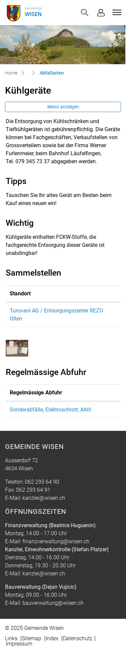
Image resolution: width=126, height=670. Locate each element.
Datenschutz (77, 638)
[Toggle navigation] (116, 12)
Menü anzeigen (63, 106)
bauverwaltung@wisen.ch (53, 603)
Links (11, 638)
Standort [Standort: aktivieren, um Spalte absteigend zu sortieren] (20, 293)
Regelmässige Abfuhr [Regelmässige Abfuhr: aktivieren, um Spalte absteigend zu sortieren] (36, 392)
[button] (85, 12)
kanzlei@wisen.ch (44, 498)
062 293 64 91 (33, 490)
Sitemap (31, 638)
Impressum (19, 644)
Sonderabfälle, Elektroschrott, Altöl (50, 409)
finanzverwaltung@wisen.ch (56, 541)
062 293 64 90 (42, 482)
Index (52, 638)
